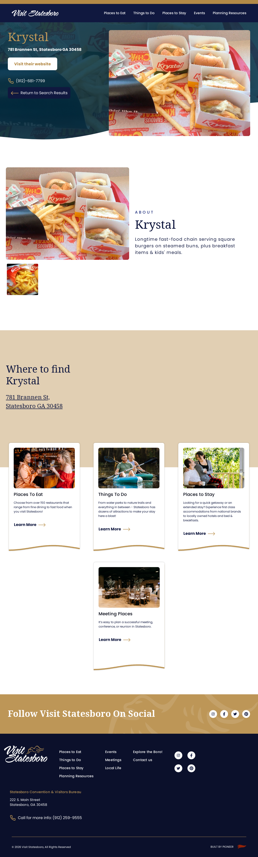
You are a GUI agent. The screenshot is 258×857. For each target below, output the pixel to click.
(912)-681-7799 (26, 81)
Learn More (25, 524)
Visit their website (32, 64)
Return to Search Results (39, 93)
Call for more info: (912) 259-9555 (46, 818)
